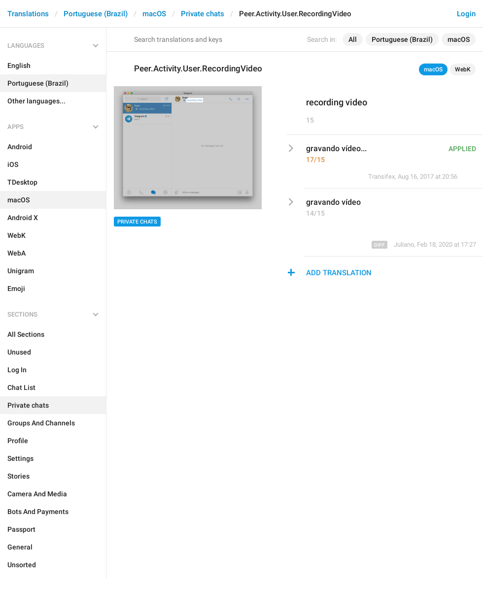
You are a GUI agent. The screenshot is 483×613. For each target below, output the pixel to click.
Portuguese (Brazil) (96, 13)
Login (466, 13)
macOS (154, 13)
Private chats (202, 13)
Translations (28, 13)
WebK (463, 69)
